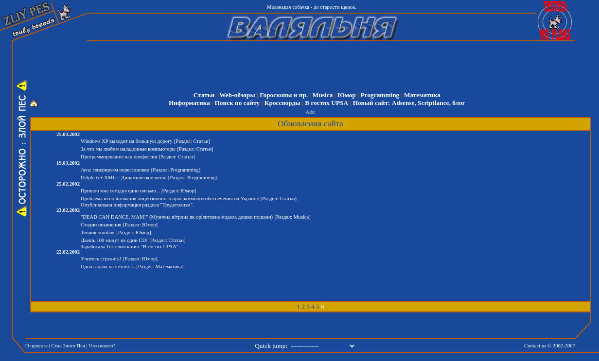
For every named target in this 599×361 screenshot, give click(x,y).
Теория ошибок (98, 232)
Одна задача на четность (108, 266)
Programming (380, 95)
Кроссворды (282, 102)
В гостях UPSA (326, 102)
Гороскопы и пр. (284, 95)
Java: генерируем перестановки (115, 169)
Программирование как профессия (119, 156)
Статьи (204, 95)
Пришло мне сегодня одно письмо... (120, 190)
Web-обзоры (237, 95)
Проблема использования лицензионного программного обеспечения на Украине (170, 198)
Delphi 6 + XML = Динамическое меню (124, 177)
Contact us (535, 345)
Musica (323, 95)
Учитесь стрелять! (101, 258)
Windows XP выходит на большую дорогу (127, 141)
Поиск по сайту (237, 102)
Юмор (346, 95)
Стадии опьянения (101, 224)
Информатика (189, 102)
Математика (422, 95)
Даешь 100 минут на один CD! (114, 240)
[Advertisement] (317, 63)
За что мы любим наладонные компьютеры (128, 149)
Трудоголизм (176, 204)
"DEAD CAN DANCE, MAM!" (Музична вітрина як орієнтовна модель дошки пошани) (177, 217)
